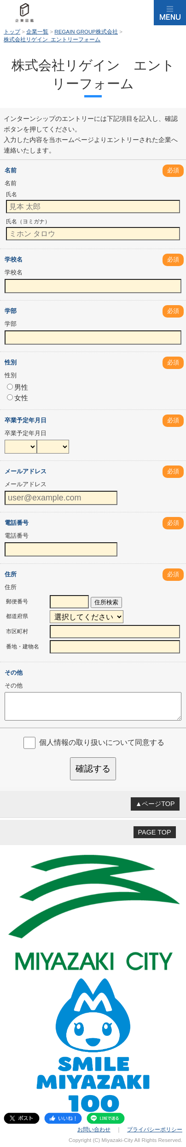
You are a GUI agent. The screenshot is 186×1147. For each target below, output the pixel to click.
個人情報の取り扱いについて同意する (101, 742)
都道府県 (17, 616)
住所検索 (106, 602)
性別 (11, 362)
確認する (93, 768)
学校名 (14, 259)
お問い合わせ (93, 1129)
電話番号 (17, 522)
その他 (14, 672)
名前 (11, 170)
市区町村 (17, 631)
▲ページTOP (155, 803)
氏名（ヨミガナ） (28, 221)
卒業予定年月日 (25, 420)
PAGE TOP (154, 832)
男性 (17, 387)
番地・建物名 (22, 646)
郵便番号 (17, 601)
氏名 (11, 194)
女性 (17, 398)
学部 (11, 310)
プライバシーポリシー (154, 1129)
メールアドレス (25, 471)
